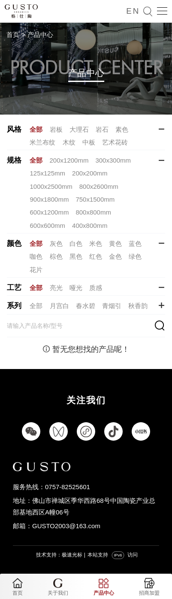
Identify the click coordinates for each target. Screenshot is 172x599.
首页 (12, 34)
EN (133, 10)
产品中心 (40, 34)
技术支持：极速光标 (59, 555)
